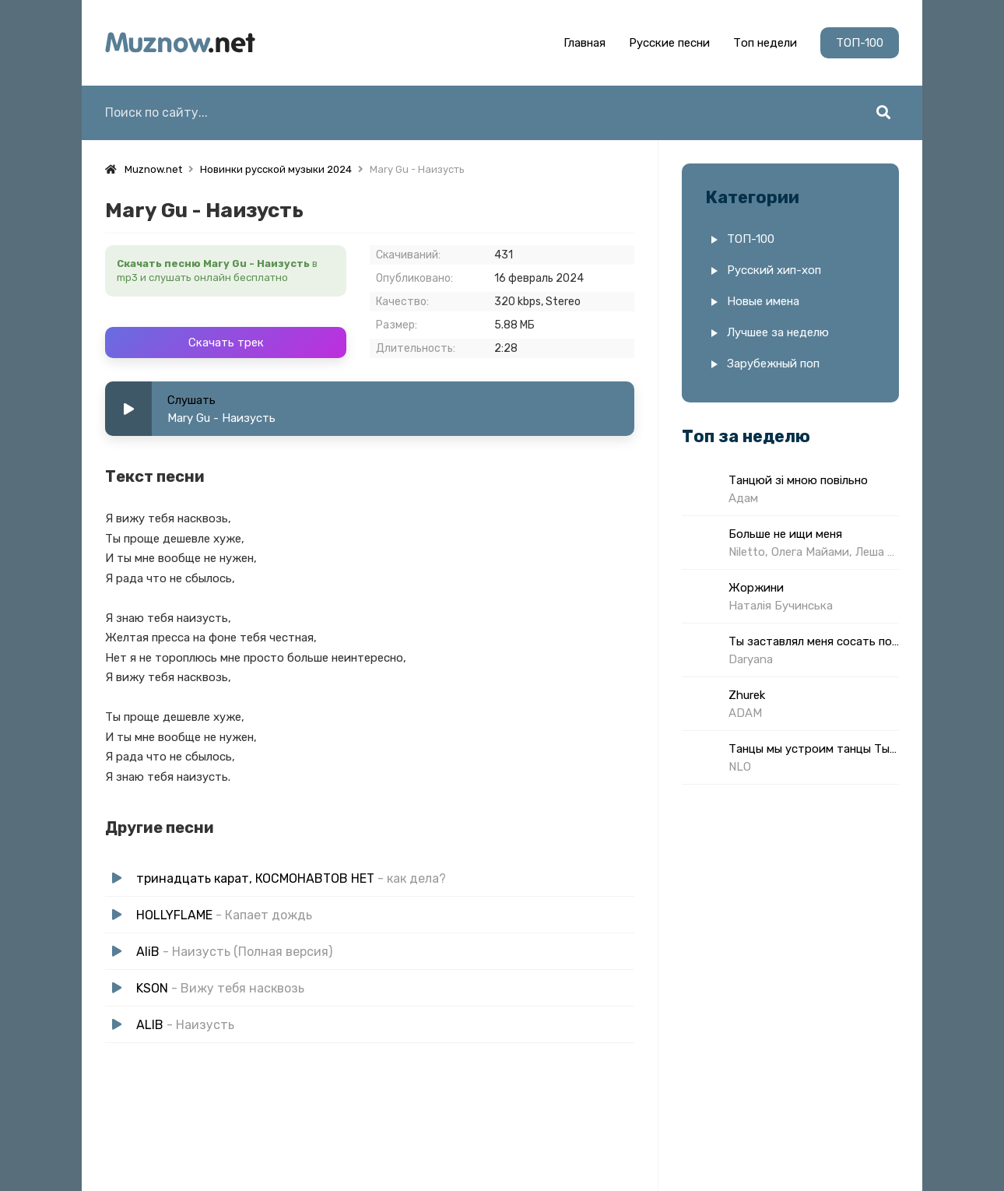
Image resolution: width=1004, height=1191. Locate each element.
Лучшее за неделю (778, 332)
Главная (584, 43)
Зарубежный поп (773, 364)
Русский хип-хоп (774, 270)
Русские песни (669, 43)
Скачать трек (226, 343)
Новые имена (763, 301)
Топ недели (765, 43)
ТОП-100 (859, 43)
